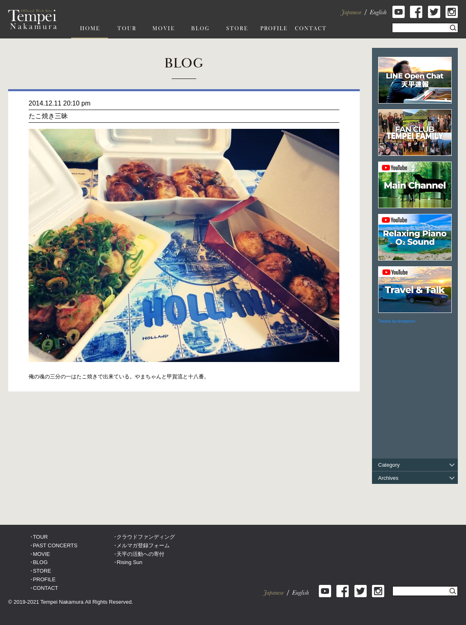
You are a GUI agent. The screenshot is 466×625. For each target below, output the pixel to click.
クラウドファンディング (145, 537)
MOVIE (41, 554)
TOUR (40, 537)
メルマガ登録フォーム (143, 545)
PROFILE (44, 579)
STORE (42, 571)
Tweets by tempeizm (396, 321)
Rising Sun (129, 562)
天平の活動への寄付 (140, 554)
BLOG (40, 562)
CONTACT (45, 588)
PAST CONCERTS (55, 545)
